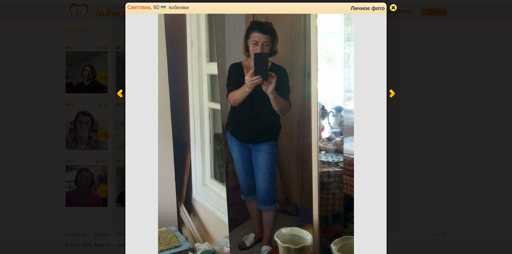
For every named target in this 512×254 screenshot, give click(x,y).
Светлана (139, 7)
